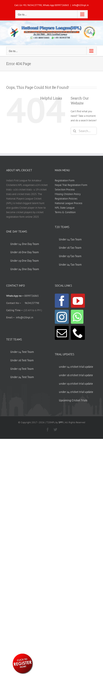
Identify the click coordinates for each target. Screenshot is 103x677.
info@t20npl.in (80, 5)
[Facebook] (62, 301)
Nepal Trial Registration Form (71, 185)
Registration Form (65, 180)
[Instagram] (62, 317)
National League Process (68, 203)
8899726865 (31, 296)
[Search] (74, 131)
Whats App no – (15, 296)
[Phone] (78, 333)
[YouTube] (78, 301)
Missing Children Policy (68, 194)
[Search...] (84, 131)
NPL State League (65, 207)
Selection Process (65, 189)
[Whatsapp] (77, 317)
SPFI (61, 422)
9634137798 (32, 303)
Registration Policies (66, 198)
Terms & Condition (65, 212)
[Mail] (62, 333)
